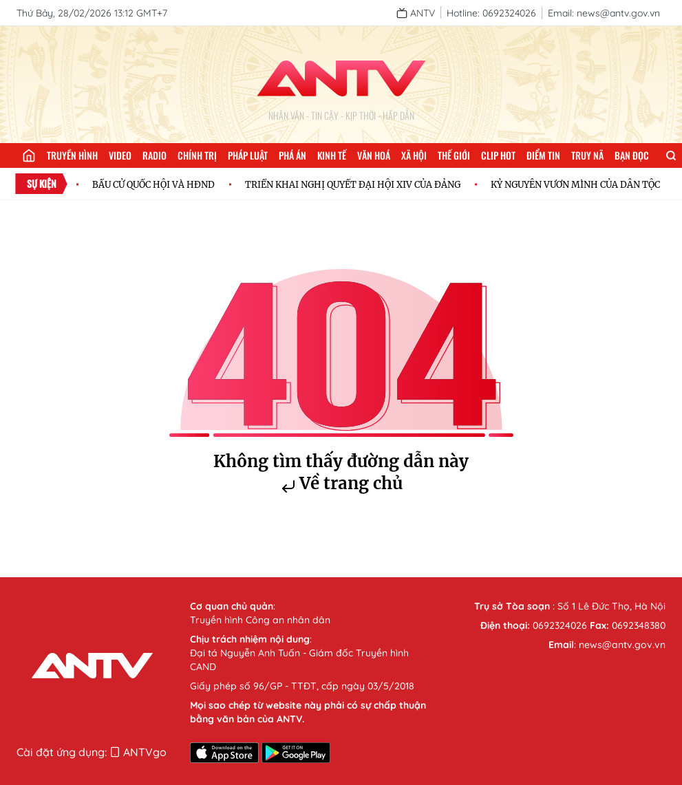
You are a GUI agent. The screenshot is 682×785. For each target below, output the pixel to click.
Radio (154, 155)
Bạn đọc (632, 155)
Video (120, 155)
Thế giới (454, 155)
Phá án (292, 155)
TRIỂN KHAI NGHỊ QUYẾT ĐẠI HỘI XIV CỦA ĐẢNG (352, 184)
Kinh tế (331, 155)
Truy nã (587, 155)
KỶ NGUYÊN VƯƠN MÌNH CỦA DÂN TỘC (575, 184)
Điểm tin (543, 155)
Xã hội (414, 155)
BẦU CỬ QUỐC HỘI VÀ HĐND (153, 184)
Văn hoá (373, 155)
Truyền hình (72, 155)
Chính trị (197, 155)
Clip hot (498, 155)
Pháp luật (248, 155)
